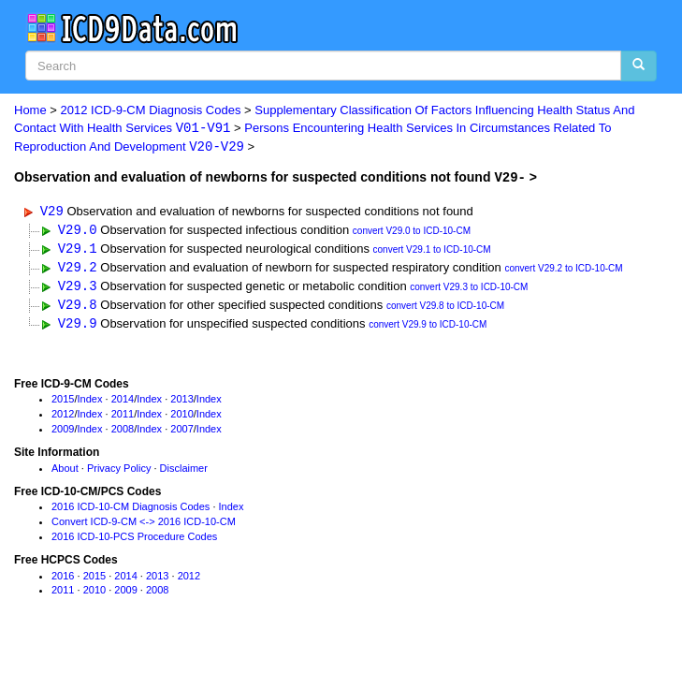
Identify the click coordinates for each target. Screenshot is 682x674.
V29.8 (77, 307)
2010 (181, 417)
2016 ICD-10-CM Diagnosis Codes (130, 510)
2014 (122, 402)
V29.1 (77, 249)
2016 (62, 579)
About (65, 471)
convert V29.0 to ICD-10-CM (412, 232)
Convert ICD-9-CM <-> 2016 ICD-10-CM (143, 525)
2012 (62, 417)
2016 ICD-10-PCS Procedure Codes (134, 540)
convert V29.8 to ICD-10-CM (445, 309)
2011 (122, 417)
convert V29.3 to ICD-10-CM (469, 291)
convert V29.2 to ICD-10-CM (563, 271)
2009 (62, 432)
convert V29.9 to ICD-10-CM (427, 329)
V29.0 (77, 231)
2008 (122, 432)
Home (30, 110)
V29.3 (77, 289)
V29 (52, 211)
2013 (181, 402)
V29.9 (77, 327)
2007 (181, 432)
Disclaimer (184, 471)
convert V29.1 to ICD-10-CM (432, 251)
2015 (62, 402)
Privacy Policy (119, 471)
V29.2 (77, 269)
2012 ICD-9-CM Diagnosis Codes (151, 110)
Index (90, 402)
